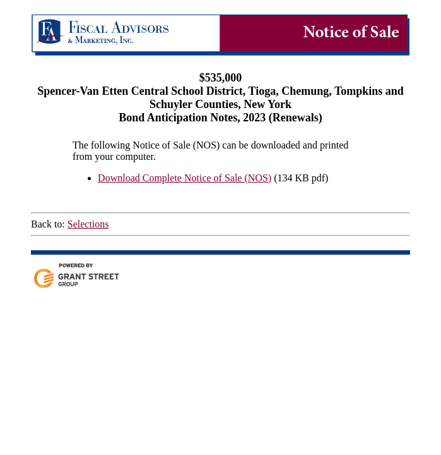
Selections (88, 224)
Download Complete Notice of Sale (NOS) (184, 178)
